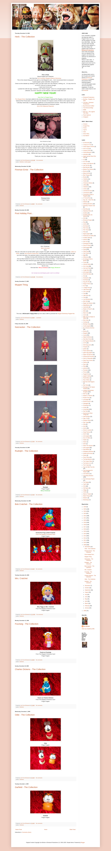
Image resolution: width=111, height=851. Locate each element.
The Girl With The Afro (88, 467)
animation (85, 154)
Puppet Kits (86, 374)
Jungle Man (86, 270)
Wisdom (85, 497)
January (87, 608)
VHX (84, 486)
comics (85, 188)
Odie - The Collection (25, 715)
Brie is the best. (45, 248)
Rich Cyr (85, 393)
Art (84, 159)
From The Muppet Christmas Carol (45, 534)
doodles (85, 213)
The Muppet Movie (20, 99)
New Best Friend (87, 339)
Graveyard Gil (86, 243)
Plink (84, 366)
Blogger (83, 842)
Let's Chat (85, 291)
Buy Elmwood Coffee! (88, 106)
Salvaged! (85, 403)
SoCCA (85, 434)
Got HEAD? (86, 135)
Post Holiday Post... (24, 213)
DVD (84, 218)
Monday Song (86, 324)
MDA (84, 311)
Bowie (84, 177)
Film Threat (86, 229)
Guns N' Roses (87, 245)
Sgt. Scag (85, 422)
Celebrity (85, 179)
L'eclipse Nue (86, 287)
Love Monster (86, 299)
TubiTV (85, 130)
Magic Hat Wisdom (88, 303)
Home (45, 829)
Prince (84, 372)
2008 (85, 610)
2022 (85, 515)
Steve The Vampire (88, 445)
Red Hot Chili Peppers (89, 381)
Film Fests (85, 228)
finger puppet (86, 233)
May (86, 599)
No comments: (39, 160)
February (87, 605)
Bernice (85, 171)
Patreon (85, 362)
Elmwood (85, 90)
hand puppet (86, 247)
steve (84, 443)
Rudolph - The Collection (26, 451)
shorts (84, 428)
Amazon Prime (87, 150)
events (85, 224)
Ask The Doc (86, 165)
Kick (84, 276)
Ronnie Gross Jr (87, 401)
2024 (85, 511)
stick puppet (86, 447)
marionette (86, 307)
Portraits (85, 370)
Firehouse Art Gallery (88, 235)
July (86, 594)
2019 (85, 522)
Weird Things (86, 496)
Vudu (84, 131)
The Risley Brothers (88, 475)
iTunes (85, 128)
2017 (85, 527)
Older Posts (73, 829)
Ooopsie (85, 346)
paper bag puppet (87, 352)
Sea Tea (85, 411)
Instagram (85, 117)
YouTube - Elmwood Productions (88, 103)
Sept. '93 (85, 418)
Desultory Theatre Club (89, 205)
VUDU (84, 492)
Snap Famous (86, 432)
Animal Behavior (87, 152)
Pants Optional (87, 115)
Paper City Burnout (88, 354)
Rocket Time (86, 397)
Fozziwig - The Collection (26, 624)
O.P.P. (84, 343)
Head (84, 249)
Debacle (85, 201)
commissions (86, 192)
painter (85, 348)
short (84, 426)
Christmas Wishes (87, 183)
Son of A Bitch (86, 438)
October (87, 587)
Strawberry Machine (88, 451)
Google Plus (86, 126)
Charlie (85, 181)
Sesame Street (87, 420)
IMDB (84, 109)
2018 (85, 524)
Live (84, 297)
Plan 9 (84, 364)
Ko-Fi (84, 285)
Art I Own (85, 161)
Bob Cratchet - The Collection (28, 504)
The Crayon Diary (87, 461)
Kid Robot (85, 279)
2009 (85, 544)
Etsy (84, 222)
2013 (85, 535)
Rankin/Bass (86, 378)
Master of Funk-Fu (88, 309)
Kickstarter (86, 278)
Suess (84, 455)
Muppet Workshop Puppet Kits (66, 313)
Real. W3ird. (86, 380)
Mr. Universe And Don (88, 328)
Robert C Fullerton (88, 395)
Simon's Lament (87, 430)
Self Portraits (86, 416)
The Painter (86, 473)
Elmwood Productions (88, 50)
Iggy (84, 255)
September (88, 590)
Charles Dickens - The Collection (30, 669)
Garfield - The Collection (26, 787)
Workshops (86, 499)
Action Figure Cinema (88, 146)
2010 (85, 542)
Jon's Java (86, 266)
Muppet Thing (21, 285)
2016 (85, 529)
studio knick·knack (87, 453)
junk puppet (86, 272)
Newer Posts (18, 829)
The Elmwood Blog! (88, 107)
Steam (85, 441)
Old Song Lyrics (87, 345)
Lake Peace (86, 289)
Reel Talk (85, 385)
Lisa (84, 293)
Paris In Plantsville (88, 358)
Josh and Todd (87, 268)
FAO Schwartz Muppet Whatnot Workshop (49, 78)
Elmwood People (87, 220)
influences (85, 257)
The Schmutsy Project (88, 479)
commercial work (87, 190)
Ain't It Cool (86, 148)
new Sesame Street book (32, 253)
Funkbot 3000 (86, 237)
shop (84, 424)
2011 (85, 540)
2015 (85, 531)
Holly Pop (85, 251)
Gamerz (85, 239)
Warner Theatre (87, 494)
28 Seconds (86, 142)
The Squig (85, 482)
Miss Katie (85, 320)
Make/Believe (86, 305)
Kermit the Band (87, 274)
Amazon (85, 124)
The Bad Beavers (87, 459)
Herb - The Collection (25, 36)
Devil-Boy (85, 209)
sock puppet (86, 436)
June (86, 596)
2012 (85, 538)
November (87, 585)
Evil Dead (85, 226)
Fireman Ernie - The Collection (29, 169)
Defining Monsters (87, 203)
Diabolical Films (87, 211)
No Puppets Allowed (88, 341)
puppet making (87, 376)
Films (84, 231)
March (86, 603)
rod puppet (86, 399)
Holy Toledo (86, 253)
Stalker (85, 439)
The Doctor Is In (87, 463)
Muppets (85, 333)
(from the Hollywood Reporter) (45, 106)
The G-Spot (86, 465)
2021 (85, 518)
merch (84, 315)
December (87, 546)
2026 (85, 506)
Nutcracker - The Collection (27, 327)
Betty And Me (86, 173)
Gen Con (85, 241)
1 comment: (38, 317)
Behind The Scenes (88, 169)
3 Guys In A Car (87, 144)
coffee (84, 185)
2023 (85, 513)
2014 (85, 533)
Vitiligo (85, 490)
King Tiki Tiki (86, 281)
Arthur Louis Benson (88, 163)
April (86, 601)
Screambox (86, 405)
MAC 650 (85, 301)
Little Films (86, 295)
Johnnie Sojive (87, 264)
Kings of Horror (87, 283)
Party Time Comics (88, 360)
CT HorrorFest (86, 198)
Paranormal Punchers (88, 356)
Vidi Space (86, 488)
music (84, 335)
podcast (85, 368)
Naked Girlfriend (87, 337)
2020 (85, 520)
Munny (85, 331)
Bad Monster (86, 167)
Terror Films (86, 133)
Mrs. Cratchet (21, 578)
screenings (86, 409)
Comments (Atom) (26, 832)
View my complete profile (88, 628)
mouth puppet (27, 161)
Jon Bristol (87, 626)
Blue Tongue (86, 175)
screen (85, 407)
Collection (21, 161)
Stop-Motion (86, 449)
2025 (85, 509)
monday (85, 322)
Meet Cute (85, 313)
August (87, 592)
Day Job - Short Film (88, 200)
